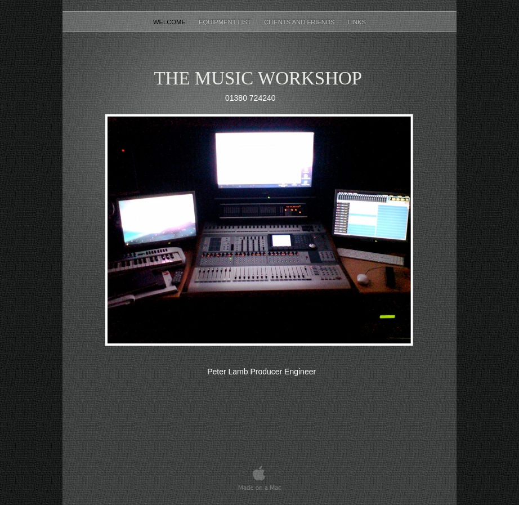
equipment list (226, 22)
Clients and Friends (300, 22)
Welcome (170, 22)
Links (357, 22)
